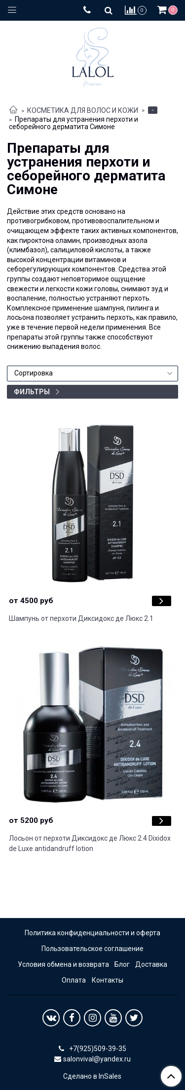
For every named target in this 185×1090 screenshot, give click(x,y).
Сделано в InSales (92, 1076)
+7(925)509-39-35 (97, 1049)
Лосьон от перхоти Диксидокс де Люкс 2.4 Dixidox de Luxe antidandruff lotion (90, 843)
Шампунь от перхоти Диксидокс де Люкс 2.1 (81, 618)
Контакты (107, 980)
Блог (122, 964)
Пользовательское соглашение (92, 949)
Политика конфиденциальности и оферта (92, 933)
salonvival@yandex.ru (97, 1059)
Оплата (74, 980)
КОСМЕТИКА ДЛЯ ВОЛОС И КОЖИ (82, 110)
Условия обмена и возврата (63, 964)
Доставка (151, 964)
